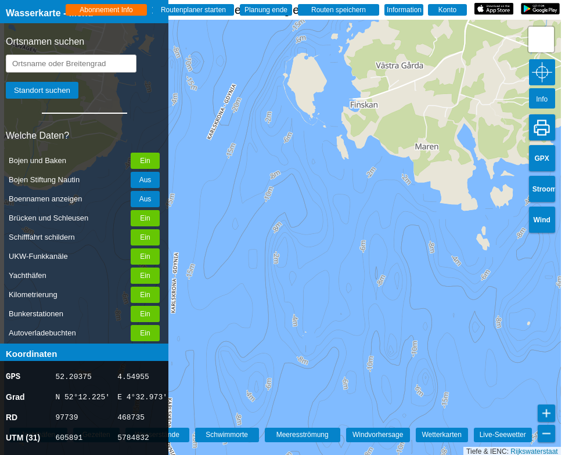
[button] (541, 39)
